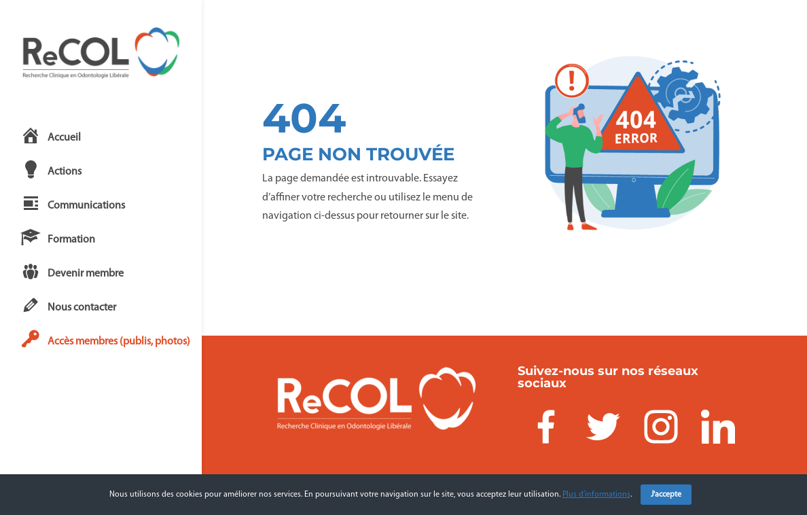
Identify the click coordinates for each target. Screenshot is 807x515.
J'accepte (666, 495)
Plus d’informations (596, 495)
